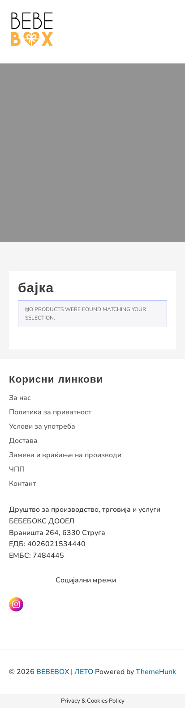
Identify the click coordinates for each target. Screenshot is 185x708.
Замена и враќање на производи (65, 455)
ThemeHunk (156, 672)
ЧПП (17, 469)
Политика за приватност (50, 412)
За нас (20, 398)
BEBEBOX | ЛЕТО (64, 672)
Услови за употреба (42, 426)
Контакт (22, 484)
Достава (23, 441)
